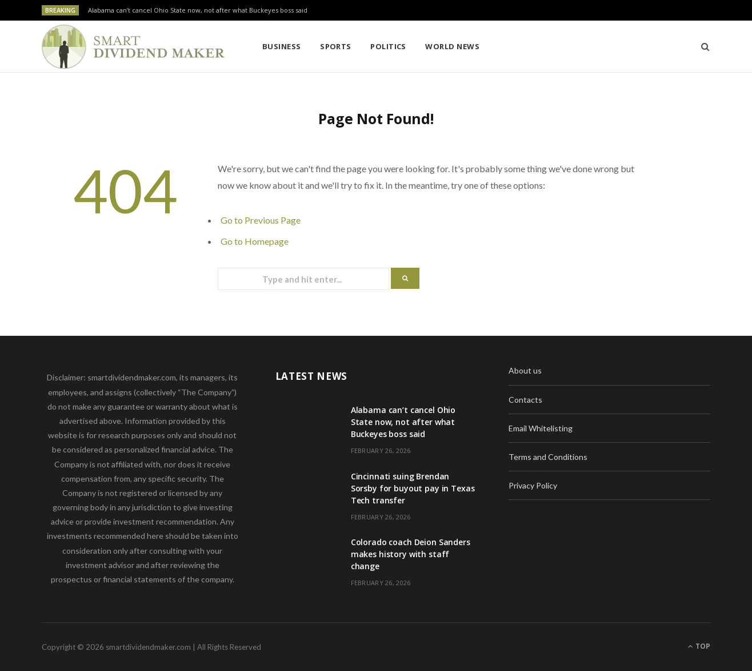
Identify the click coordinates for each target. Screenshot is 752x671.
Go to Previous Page (261, 220)
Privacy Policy (533, 485)
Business (281, 46)
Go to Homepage (255, 241)
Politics (388, 46)
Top (699, 646)
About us (525, 370)
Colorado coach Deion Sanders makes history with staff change (410, 554)
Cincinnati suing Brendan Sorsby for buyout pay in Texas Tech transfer (413, 488)
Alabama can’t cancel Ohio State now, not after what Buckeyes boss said (197, 10)
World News (452, 46)
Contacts (525, 399)
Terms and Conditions (548, 457)
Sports (335, 46)
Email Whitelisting (541, 428)
